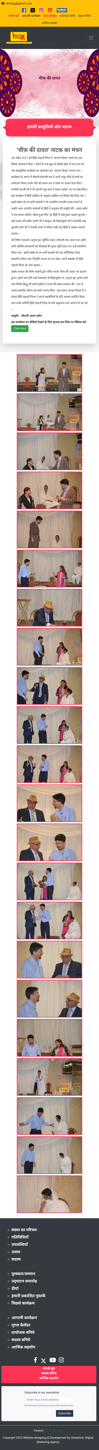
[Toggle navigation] (91, 37)
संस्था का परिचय (24, 1230)
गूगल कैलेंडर (20, 1325)
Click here (20, 328)
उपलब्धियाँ (19, 1244)
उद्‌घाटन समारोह (24, 1281)
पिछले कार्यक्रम (23, 1303)
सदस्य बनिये (84, 16)
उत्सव (15, 1252)
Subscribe (64, 1413)
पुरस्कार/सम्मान (23, 1274)
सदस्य (16, 1259)
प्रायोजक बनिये (67, 16)
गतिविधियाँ (20, 1237)
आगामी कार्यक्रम (24, 1317)
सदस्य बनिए (48, 1373)
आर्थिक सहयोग (50, 23)
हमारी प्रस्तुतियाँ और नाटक (49, 126)
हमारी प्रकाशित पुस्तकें (28, 1296)
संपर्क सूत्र (49, 1368)
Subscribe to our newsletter (41, 1392)
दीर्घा (15, 1288)
